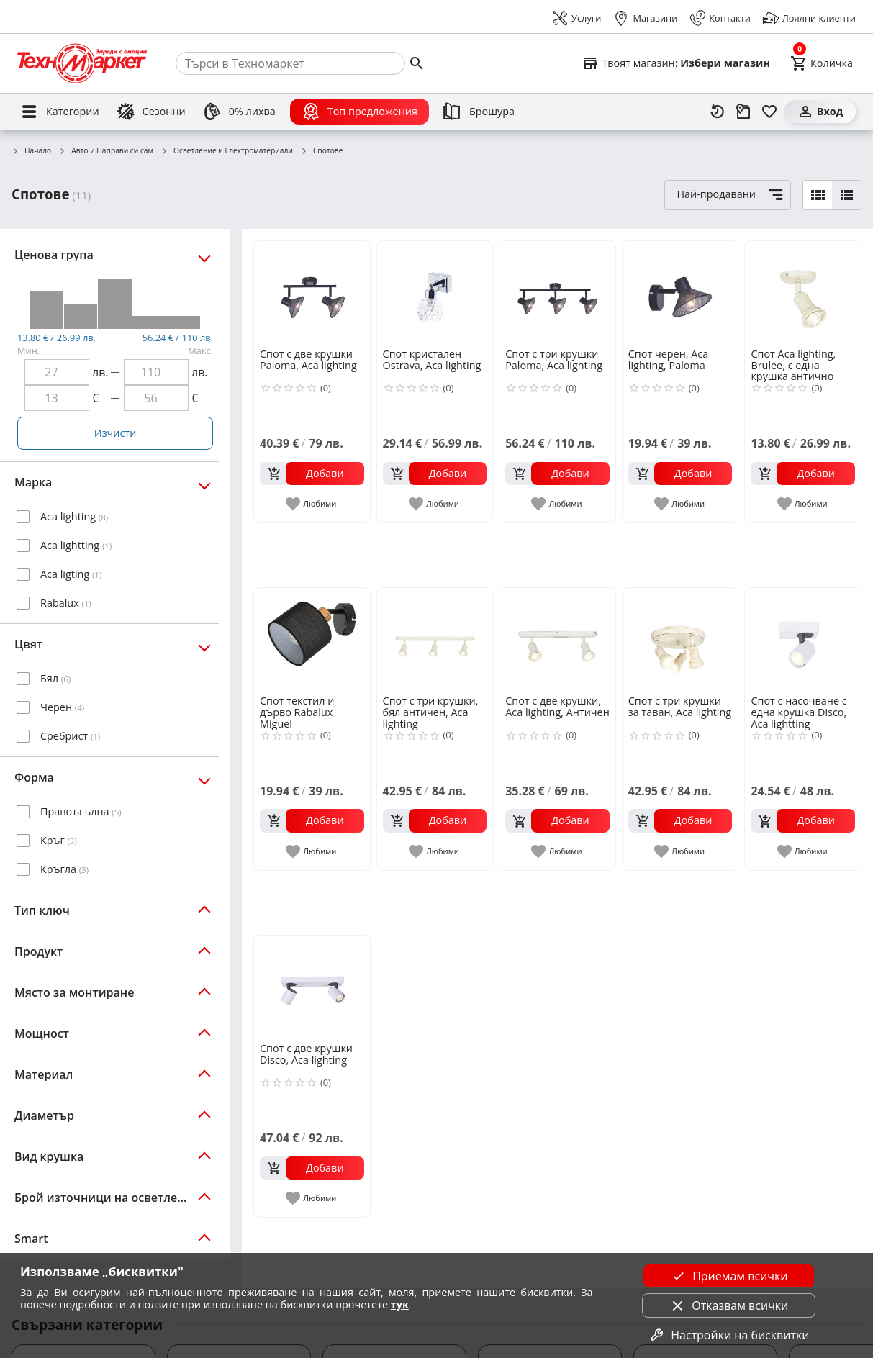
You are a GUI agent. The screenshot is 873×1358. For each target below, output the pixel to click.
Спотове (321, 151)
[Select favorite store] (676, 63)
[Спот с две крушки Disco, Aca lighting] (312, 988)
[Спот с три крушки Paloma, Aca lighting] (557, 293)
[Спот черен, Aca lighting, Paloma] (680, 293)
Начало (31, 151)
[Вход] (820, 111)
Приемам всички (728, 1276)
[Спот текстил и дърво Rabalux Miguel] (312, 640)
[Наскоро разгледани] (717, 111)
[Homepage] (82, 63)
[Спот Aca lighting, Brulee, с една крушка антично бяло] (803, 293)
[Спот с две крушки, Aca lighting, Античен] (557, 640)
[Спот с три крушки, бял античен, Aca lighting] (435, 640)
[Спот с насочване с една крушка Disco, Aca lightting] (803, 640)
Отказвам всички (728, 1305)
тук (400, 1304)
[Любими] (769, 111)
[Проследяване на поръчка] (743, 111)
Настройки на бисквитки (728, 1335)
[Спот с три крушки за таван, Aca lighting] (680, 640)
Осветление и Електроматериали (226, 151)
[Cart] (821, 63)
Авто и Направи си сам (105, 151)
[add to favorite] (311, 504)
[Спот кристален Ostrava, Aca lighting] (435, 293)
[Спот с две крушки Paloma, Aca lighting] (312, 293)
